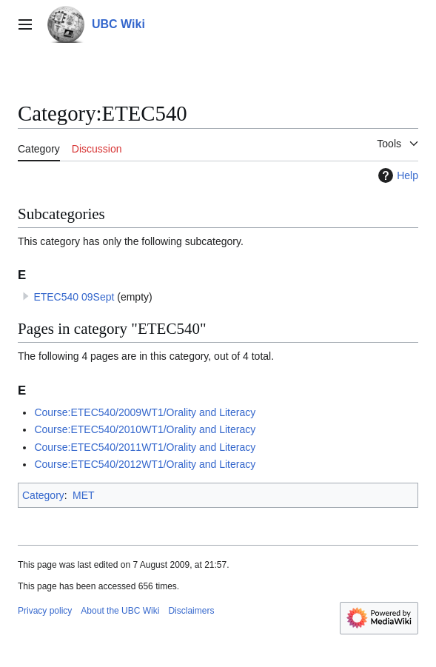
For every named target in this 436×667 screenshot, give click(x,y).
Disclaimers (191, 611)
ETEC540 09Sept (73, 297)
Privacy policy (45, 611)
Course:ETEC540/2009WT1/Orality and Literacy (144, 412)
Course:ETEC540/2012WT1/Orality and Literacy (144, 464)
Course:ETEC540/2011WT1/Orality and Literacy (144, 447)
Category (43, 495)
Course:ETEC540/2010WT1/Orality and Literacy (144, 429)
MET (84, 495)
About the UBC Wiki (120, 611)
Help (396, 175)
